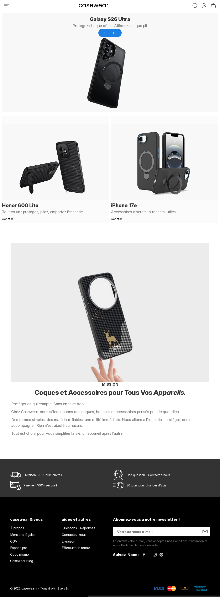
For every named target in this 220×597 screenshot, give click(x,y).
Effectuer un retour (76, 539)
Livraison (68, 533)
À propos (17, 520)
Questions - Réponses (78, 520)
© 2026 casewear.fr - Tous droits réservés (39, 580)
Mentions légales (22, 526)
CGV (13, 533)
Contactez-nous (159, 466)
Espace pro (18, 539)
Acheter (110, 32)
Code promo (19, 546)
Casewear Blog (21, 552)
